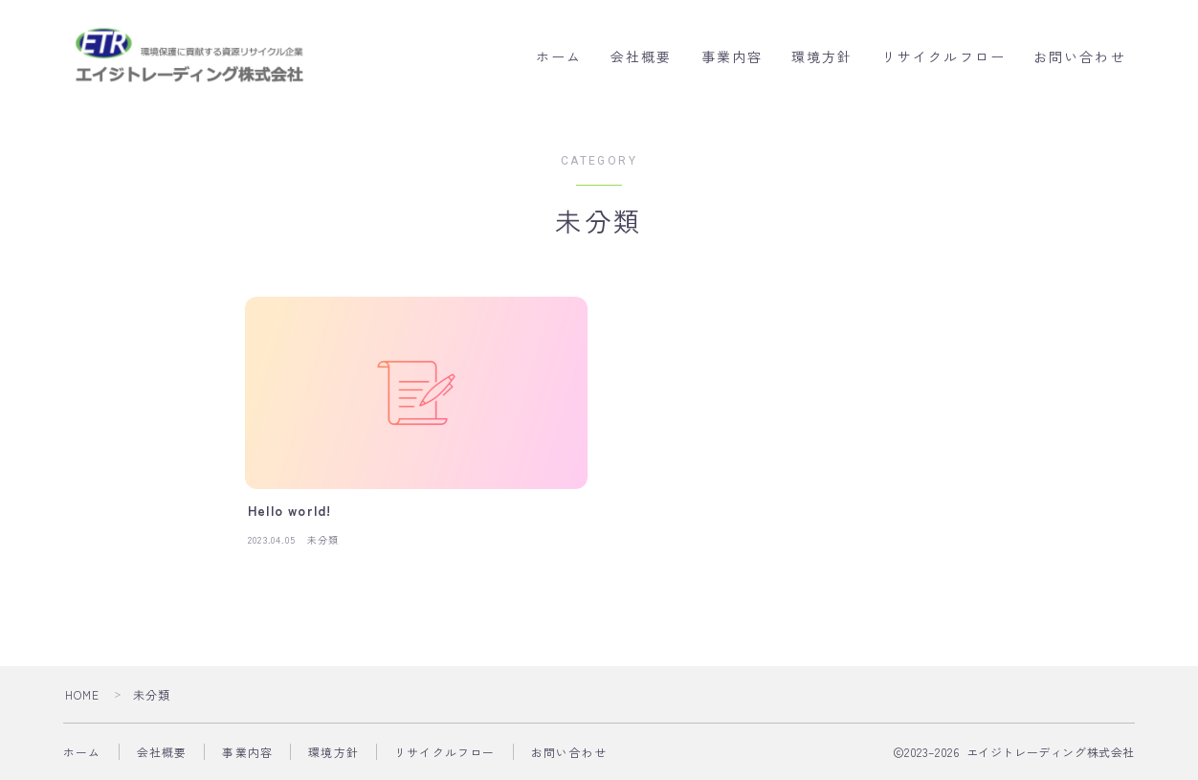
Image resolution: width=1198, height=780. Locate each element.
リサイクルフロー (944, 57)
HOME (82, 694)
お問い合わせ (1079, 57)
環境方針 (822, 57)
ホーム (559, 57)
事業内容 (732, 57)
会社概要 (641, 57)
